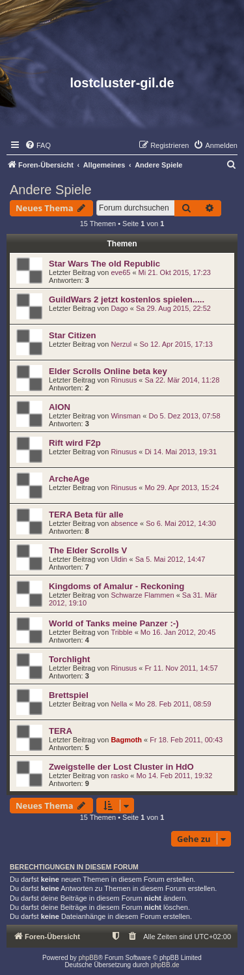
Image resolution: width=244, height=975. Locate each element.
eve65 (120, 272)
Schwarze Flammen (142, 595)
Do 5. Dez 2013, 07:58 (184, 416)
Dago (119, 308)
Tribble (121, 632)
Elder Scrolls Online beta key (108, 371)
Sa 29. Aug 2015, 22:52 (173, 308)
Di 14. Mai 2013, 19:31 (180, 452)
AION (59, 407)
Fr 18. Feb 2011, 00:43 (186, 740)
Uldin (119, 559)
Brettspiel (68, 695)
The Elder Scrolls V (88, 550)
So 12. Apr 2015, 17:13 (176, 344)
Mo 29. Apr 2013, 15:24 (181, 487)
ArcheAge (69, 479)
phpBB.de (165, 964)
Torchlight (69, 659)
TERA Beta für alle (86, 514)
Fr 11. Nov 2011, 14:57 (181, 668)
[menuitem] (38, 145)
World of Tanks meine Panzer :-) (114, 623)
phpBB (88, 957)
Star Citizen (72, 335)
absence (124, 523)
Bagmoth (126, 740)
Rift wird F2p (75, 443)
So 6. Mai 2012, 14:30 (181, 523)
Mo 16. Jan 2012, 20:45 (178, 632)
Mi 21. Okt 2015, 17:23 (175, 272)
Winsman (126, 416)
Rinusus (124, 380)
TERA (60, 731)
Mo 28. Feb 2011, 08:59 (173, 704)
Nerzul (121, 344)
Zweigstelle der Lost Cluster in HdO (121, 767)
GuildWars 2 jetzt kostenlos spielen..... (126, 299)
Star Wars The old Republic (104, 264)
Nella (119, 704)
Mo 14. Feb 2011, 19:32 (175, 775)
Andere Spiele (51, 189)
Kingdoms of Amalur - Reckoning (116, 586)
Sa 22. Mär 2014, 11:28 (181, 380)
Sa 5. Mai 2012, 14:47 (170, 559)
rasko (119, 775)
